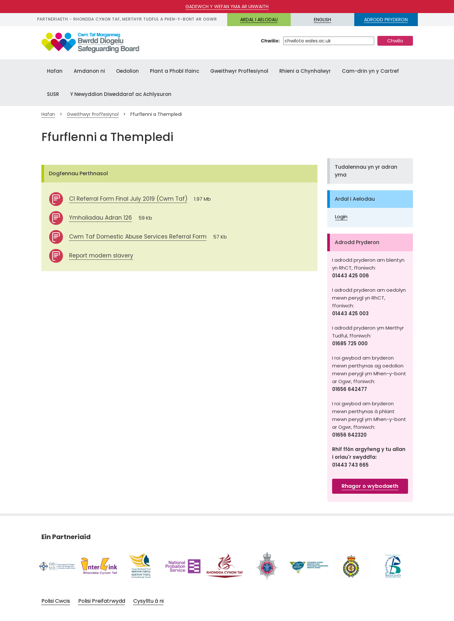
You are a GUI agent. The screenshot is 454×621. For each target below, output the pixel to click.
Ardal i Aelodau (259, 19)
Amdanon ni (89, 71)
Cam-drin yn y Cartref (370, 71)
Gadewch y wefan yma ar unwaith (227, 6)
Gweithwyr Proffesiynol (239, 71)
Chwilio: (270, 41)
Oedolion (127, 71)
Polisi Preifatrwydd (101, 601)
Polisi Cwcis (55, 601)
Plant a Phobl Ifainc (174, 71)
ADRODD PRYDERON (386, 19)
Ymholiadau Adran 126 (100, 218)
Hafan (55, 71)
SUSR (53, 94)
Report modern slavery (101, 255)
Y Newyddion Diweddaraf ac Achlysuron (120, 94)
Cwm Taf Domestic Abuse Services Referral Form (138, 237)
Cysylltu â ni (148, 601)
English (322, 19)
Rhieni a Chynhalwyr (305, 71)
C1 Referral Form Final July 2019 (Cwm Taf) (128, 199)
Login (341, 216)
